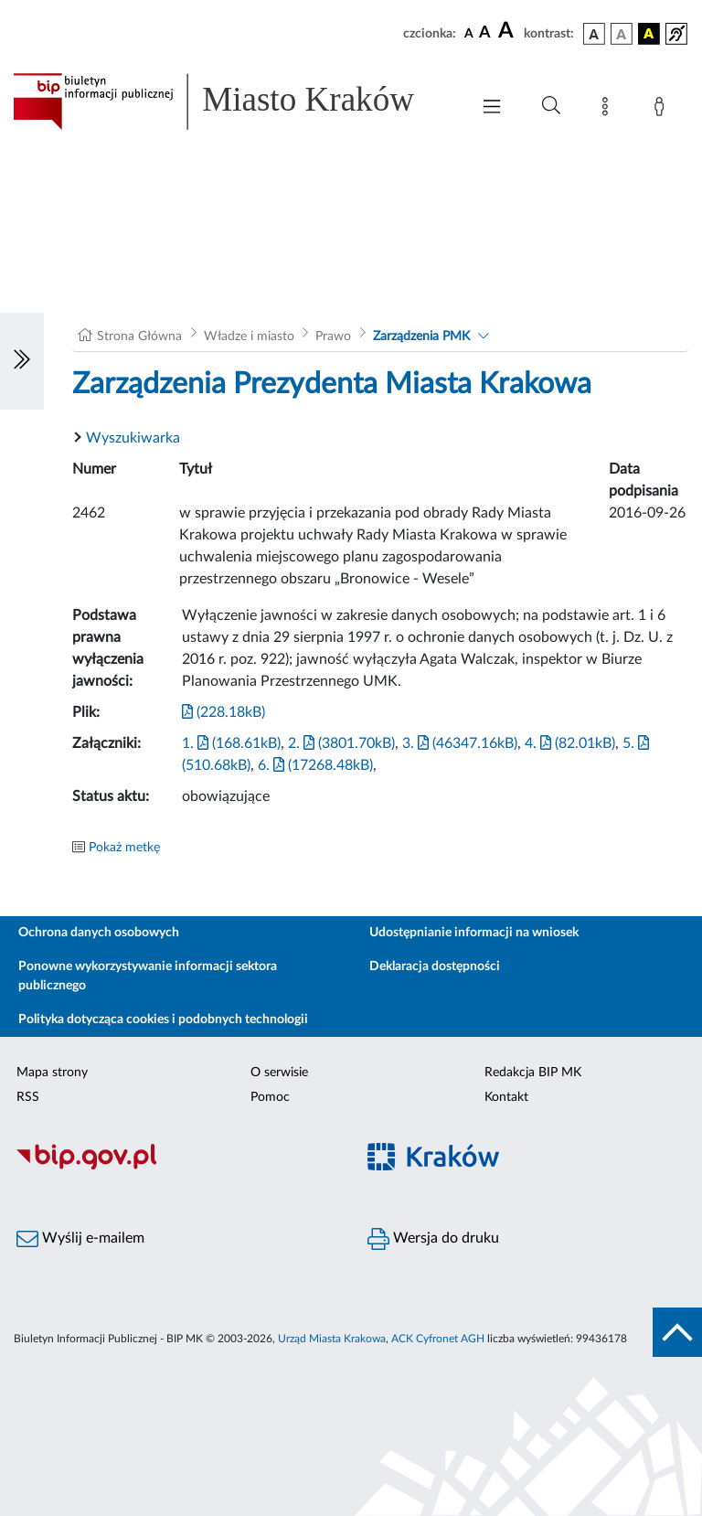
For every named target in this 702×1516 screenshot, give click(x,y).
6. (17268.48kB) (315, 765)
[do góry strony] (677, 1332)
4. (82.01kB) (570, 743)
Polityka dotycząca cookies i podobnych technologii (163, 1019)
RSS (27, 1097)
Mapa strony (52, 1072)
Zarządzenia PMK (421, 336)
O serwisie (279, 1072)
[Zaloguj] (662, 109)
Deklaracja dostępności (434, 966)
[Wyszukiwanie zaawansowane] (551, 106)
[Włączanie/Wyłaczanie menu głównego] (491, 108)
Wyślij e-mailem (80, 1239)
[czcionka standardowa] (468, 33)
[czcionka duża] (508, 31)
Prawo (333, 336)
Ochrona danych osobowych (98, 932)
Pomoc (270, 1097)
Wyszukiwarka (133, 438)
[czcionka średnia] (485, 33)
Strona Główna (139, 336)
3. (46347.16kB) (459, 743)
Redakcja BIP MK (532, 1072)
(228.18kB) (223, 712)
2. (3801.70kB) (341, 743)
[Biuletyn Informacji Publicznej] (175, 1166)
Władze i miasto (249, 336)
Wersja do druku (433, 1239)
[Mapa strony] (608, 109)
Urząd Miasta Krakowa (332, 1338)
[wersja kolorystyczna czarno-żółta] (649, 34)
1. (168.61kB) (231, 743)
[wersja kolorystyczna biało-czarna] (621, 34)
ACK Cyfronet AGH (437, 1338)
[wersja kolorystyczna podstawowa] (594, 34)
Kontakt (506, 1097)
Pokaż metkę (124, 847)
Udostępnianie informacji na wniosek (474, 932)
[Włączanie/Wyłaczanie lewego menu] (22, 361)
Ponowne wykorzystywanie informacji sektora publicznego (147, 976)
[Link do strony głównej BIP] (232, 101)
